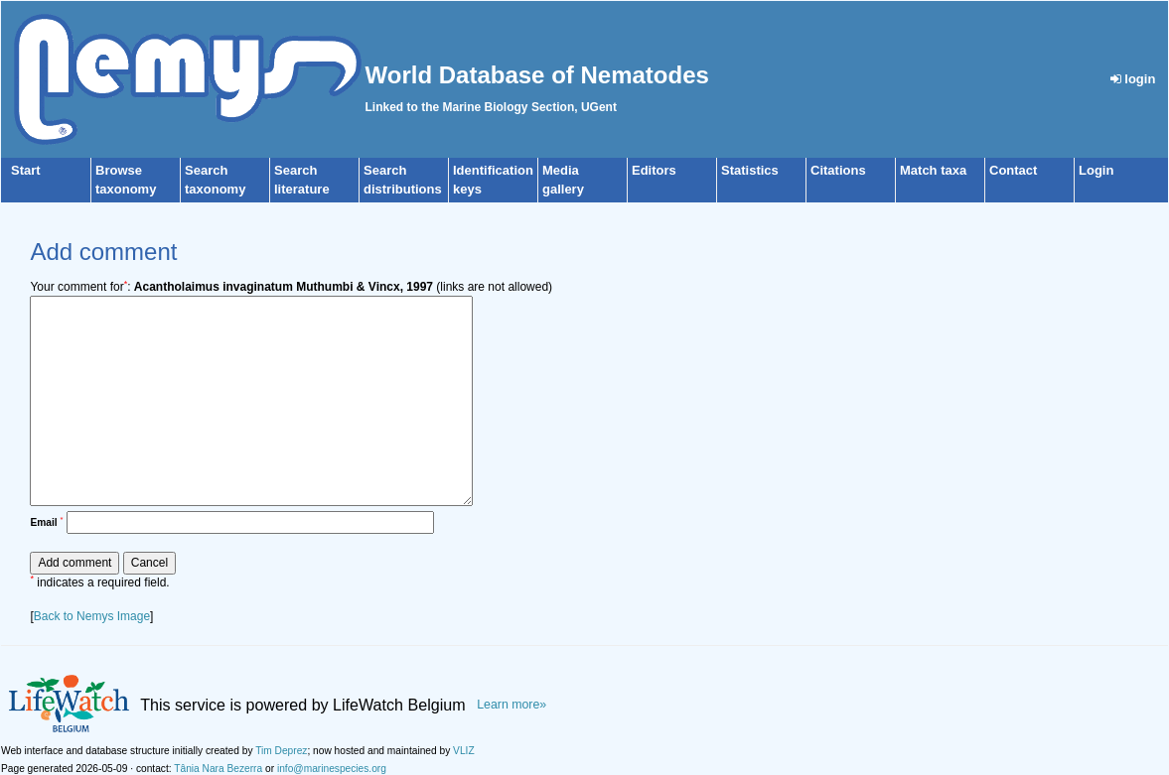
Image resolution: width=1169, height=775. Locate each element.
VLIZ (464, 750)
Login (1096, 170)
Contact (1013, 170)
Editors (654, 170)
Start (26, 170)
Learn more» (511, 704)
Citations (838, 170)
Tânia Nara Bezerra (218, 768)
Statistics (750, 170)
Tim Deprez (281, 750)
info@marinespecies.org (331, 768)
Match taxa (933, 170)
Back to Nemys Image (92, 616)
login (1133, 78)
